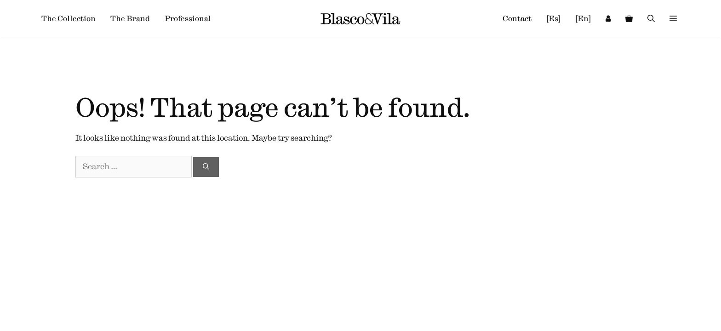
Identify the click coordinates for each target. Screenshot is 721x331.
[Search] (206, 167)
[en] (583, 18)
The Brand (130, 18)
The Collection (68, 18)
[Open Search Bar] (651, 18)
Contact (517, 18)
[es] (553, 18)
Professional (188, 18)
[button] (673, 18)
